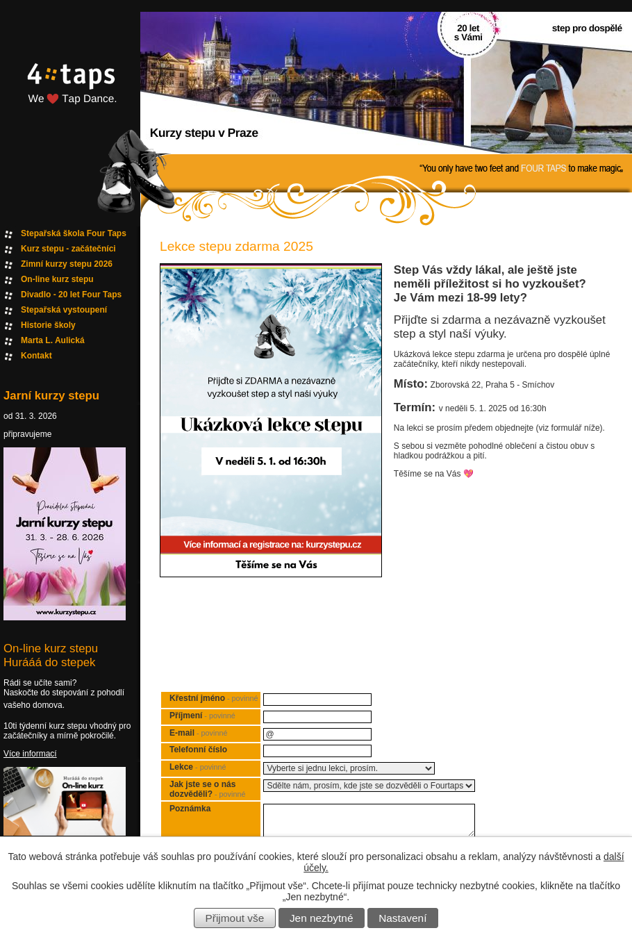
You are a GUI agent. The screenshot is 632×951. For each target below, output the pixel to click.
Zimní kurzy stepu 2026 (67, 264)
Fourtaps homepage (69, 100)
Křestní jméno (213, 698)
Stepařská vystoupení (64, 310)
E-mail (198, 733)
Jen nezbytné (322, 918)
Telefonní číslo (198, 749)
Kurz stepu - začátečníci (68, 249)
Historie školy (48, 325)
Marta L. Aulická (53, 340)
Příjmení (202, 715)
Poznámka (189, 808)
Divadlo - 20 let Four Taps (71, 294)
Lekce (197, 767)
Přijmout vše (235, 918)
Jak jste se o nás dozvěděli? (207, 789)
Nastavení (402, 918)
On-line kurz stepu (57, 279)
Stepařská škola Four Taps (73, 233)
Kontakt (36, 356)
